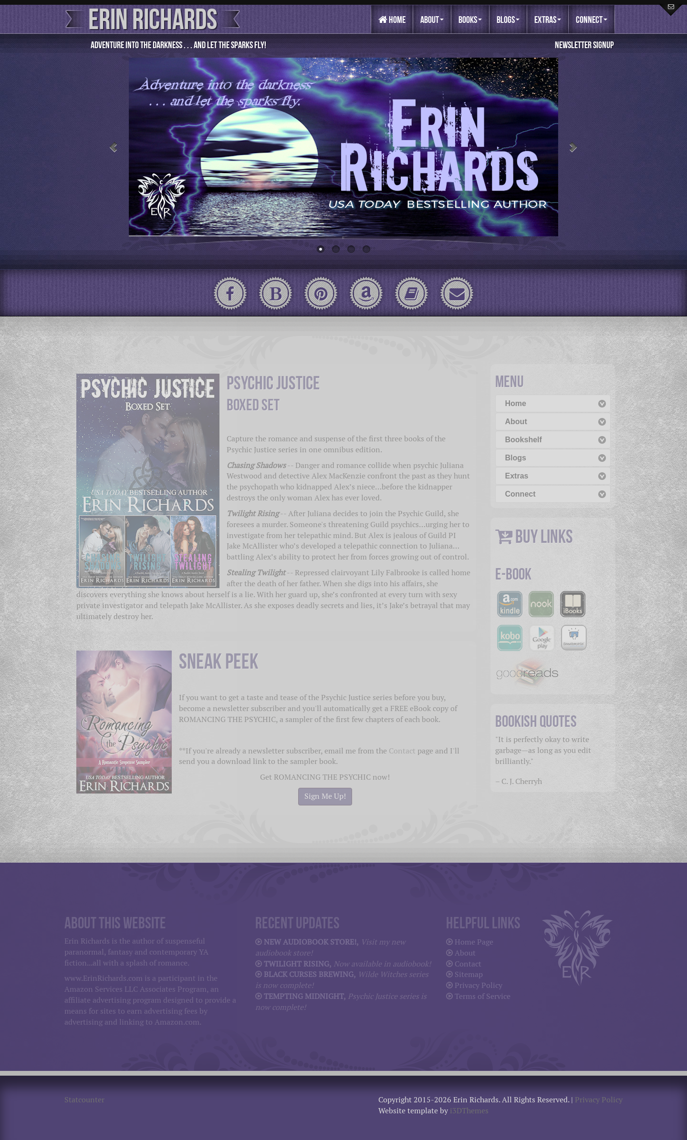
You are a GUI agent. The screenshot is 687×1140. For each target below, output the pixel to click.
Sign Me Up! (325, 796)
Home (392, 19)
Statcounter (84, 1100)
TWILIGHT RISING (296, 964)
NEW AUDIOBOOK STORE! (310, 942)
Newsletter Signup (584, 45)
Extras (547, 19)
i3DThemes (469, 1111)
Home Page (474, 942)
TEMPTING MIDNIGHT (304, 996)
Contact (402, 751)
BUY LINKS (544, 536)
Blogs (508, 19)
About (432, 19)
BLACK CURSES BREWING (309, 974)
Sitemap (469, 974)
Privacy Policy (478, 985)
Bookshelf (523, 440)
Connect (591, 19)
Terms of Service (482, 996)
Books (470, 19)
